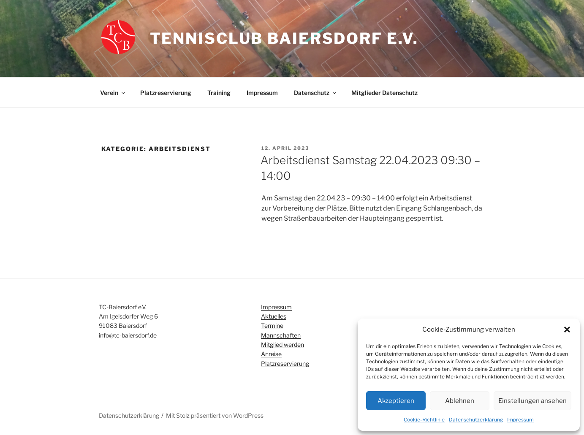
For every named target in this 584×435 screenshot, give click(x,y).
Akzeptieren (396, 401)
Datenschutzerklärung (476, 419)
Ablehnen (459, 401)
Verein (113, 92)
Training (219, 92)
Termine (272, 325)
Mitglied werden (282, 344)
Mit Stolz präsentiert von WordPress (214, 415)
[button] (567, 329)
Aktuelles (273, 316)
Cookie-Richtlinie (424, 419)
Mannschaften (281, 335)
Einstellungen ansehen (532, 401)
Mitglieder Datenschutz (384, 92)
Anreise (271, 353)
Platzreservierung (165, 92)
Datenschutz (315, 92)
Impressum (520, 419)
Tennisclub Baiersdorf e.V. (284, 38)
